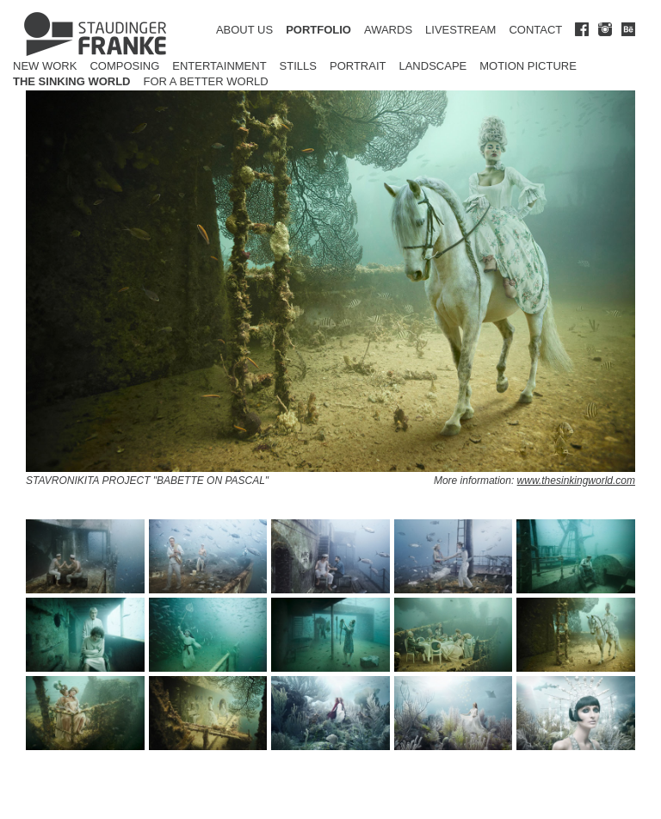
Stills (298, 65)
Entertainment (219, 65)
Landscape (432, 65)
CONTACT (535, 29)
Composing (124, 65)
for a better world (206, 81)
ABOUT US (244, 29)
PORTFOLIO (318, 29)
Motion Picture (528, 65)
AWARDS (388, 29)
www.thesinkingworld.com (576, 481)
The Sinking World (72, 81)
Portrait (358, 65)
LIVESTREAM (460, 29)
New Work (45, 65)
